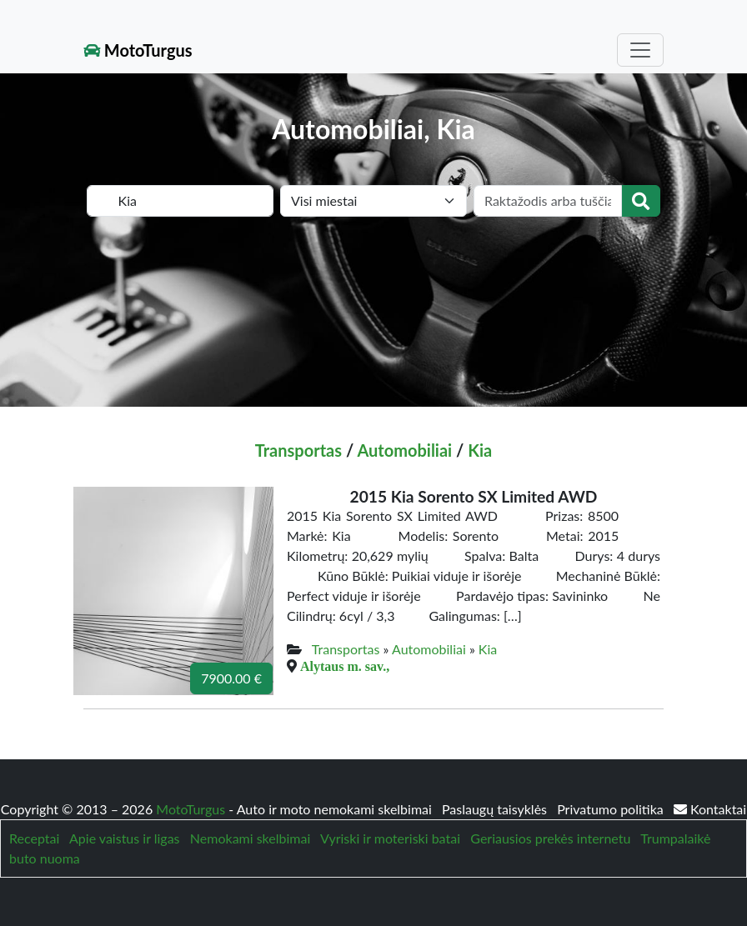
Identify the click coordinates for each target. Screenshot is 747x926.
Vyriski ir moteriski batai (390, 838)
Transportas (298, 450)
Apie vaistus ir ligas (124, 838)
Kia (480, 450)
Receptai (34, 838)
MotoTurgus (138, 50)
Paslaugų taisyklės (496, 809)
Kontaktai (710, 809)
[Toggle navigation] (640, 50)
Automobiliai (404, 450)
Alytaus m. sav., (344, 666)
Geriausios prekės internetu (550, 838)
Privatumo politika (612, 809)
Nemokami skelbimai (250, 838)
